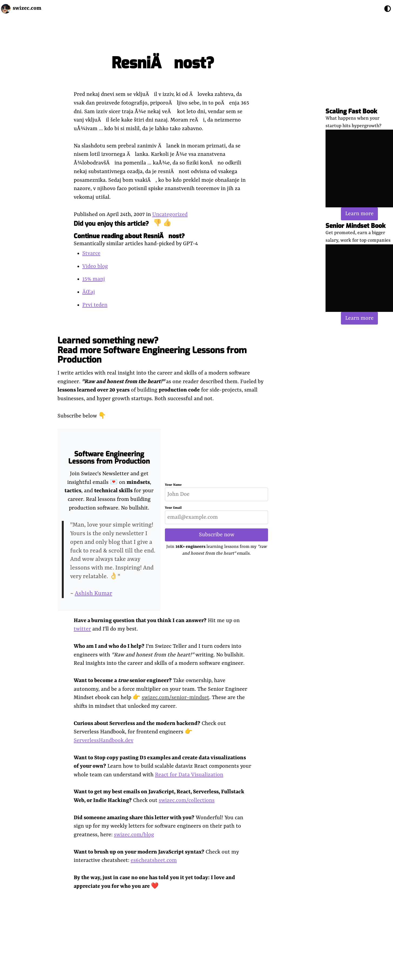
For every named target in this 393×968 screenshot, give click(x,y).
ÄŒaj (88, 292)
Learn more (359, 214)
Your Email (173, 508)
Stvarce (91, 253)
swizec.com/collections (187, 800)
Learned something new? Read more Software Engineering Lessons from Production (152, 350)
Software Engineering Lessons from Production (109, 458)
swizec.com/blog (134, 835)
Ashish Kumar (93, 593)
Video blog (95, 266)
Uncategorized (170, 214)
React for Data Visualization (189, 775)
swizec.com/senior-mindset (175, 697)
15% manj (93, 279)
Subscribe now (216, 535)
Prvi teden (94, 305)
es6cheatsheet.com (154, 860)
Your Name (173, 485)
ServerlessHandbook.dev (103, 740)
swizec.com (27, 8)
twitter (82, 629)
